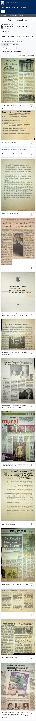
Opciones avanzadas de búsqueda (15, 36)
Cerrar (13, 24)
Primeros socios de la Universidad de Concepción (14, 149)
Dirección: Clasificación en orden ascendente (14, 51)
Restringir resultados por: (18, 20)
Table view (14, 44)
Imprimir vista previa (8, 41)
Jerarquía (19, 41)
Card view (5, 44)
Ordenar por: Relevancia (8, 48)
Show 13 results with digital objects (24, 55)
